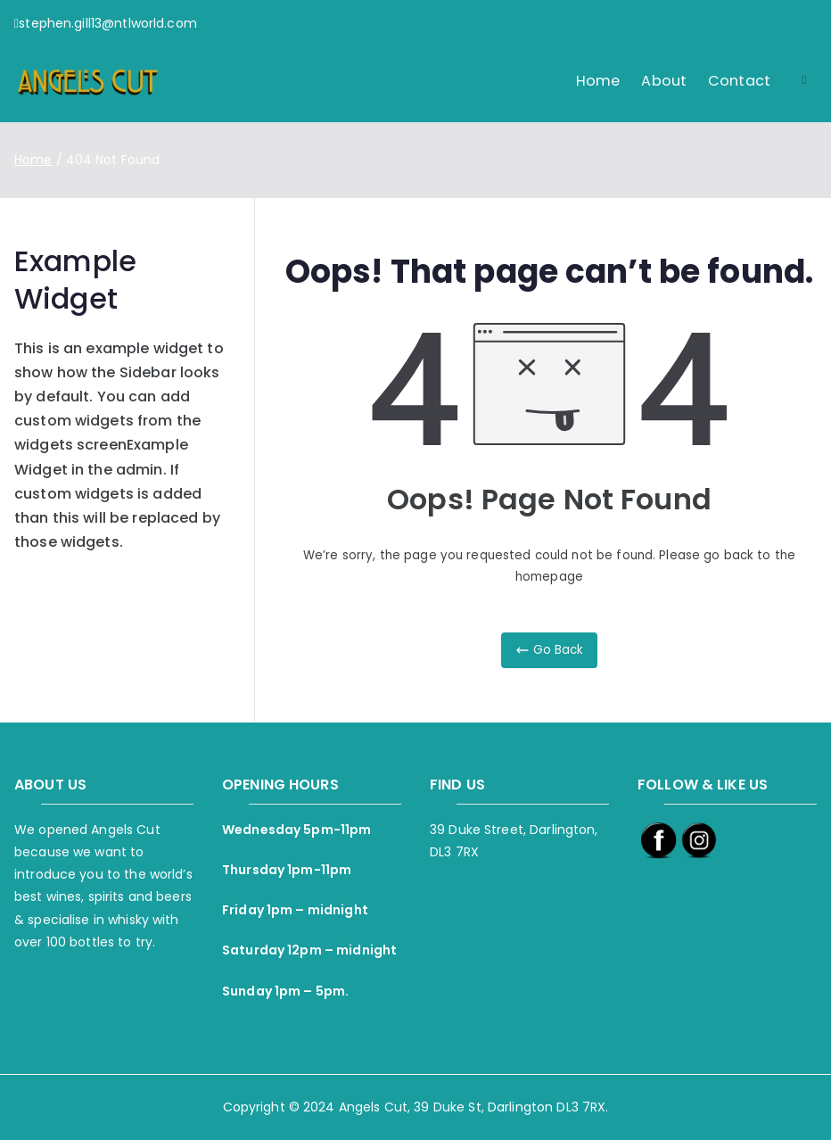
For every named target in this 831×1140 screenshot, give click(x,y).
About (664, 80)
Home (598, 80)
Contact (739, 80)
